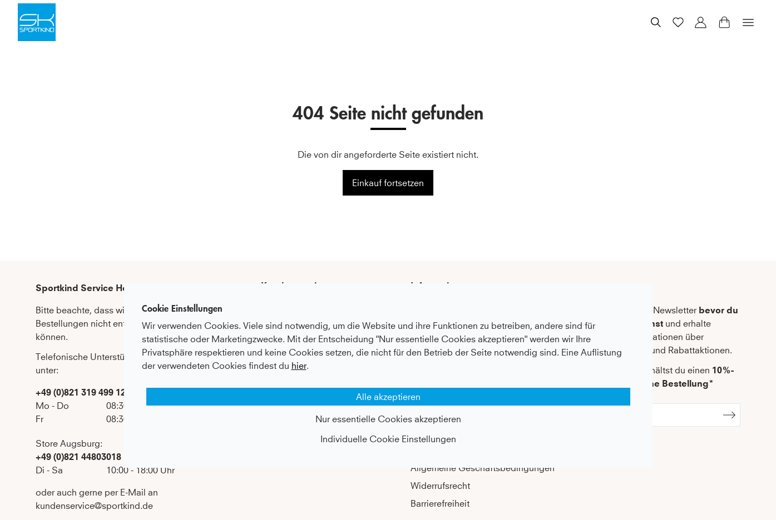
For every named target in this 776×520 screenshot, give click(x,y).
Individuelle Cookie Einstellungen (388, 438)
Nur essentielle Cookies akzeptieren (388, 418)
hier (299, 365)
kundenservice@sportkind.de (94, 505)
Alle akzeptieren (388, 396)
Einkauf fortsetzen (388, 182)
